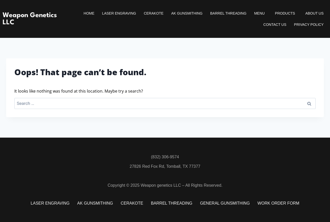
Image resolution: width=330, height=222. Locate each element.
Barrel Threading (228, 13)
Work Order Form (278, 203)
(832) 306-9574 (165, 157)
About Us (314, 13)
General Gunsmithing (225, 203)
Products (285, 13)
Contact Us (274, 25)
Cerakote (153, 13)
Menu (259, 13)
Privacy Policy (309, 25)
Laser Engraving (119, 13)
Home (89, 13)
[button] (260, 13)
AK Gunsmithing (186, 13)
